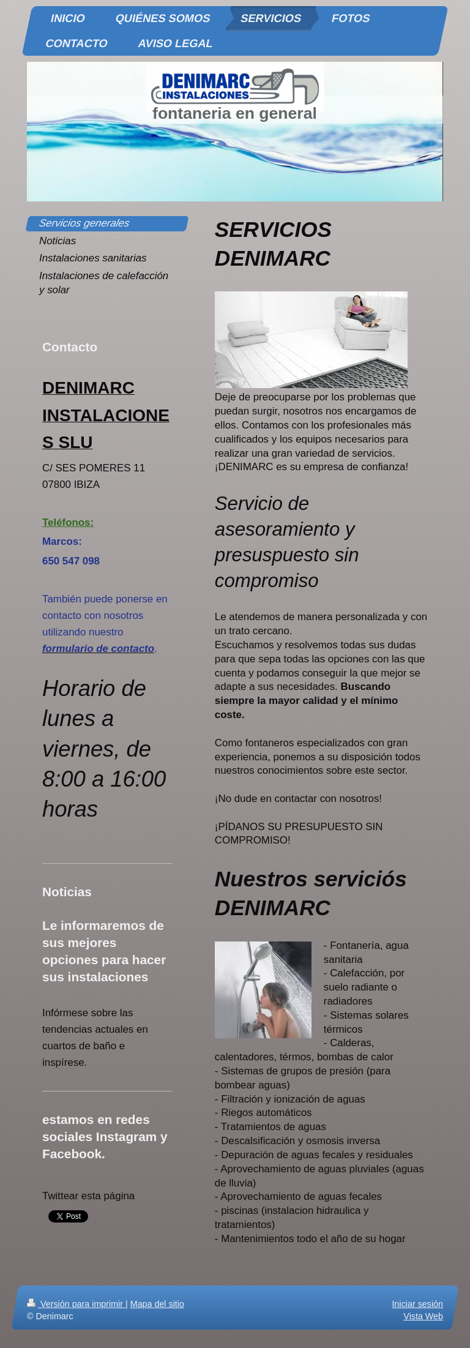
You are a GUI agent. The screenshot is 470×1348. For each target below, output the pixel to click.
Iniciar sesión (417, 1304)
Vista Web (423, 1316)
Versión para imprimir (76, 1304)
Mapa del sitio (157, 1304)
